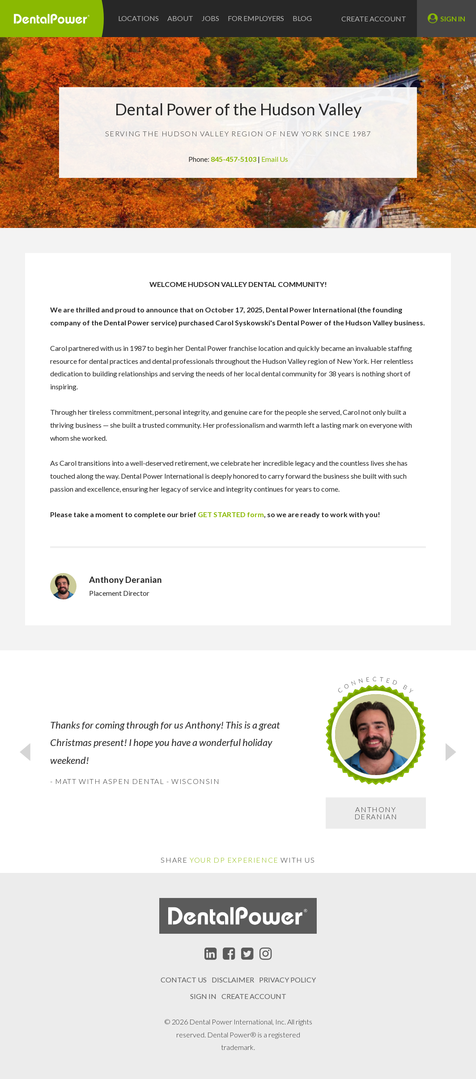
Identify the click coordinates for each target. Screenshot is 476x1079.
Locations (138, 18)
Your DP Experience (234, 860)
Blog (302, 18)
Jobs (210, 18)
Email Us (274, 159)
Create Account (373, 18)
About (180, 18)
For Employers (256, 18)
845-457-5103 (234, 159)
